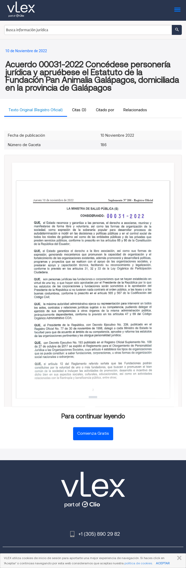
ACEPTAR (162, 563)
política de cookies (138, 563)
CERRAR (178, 558)
